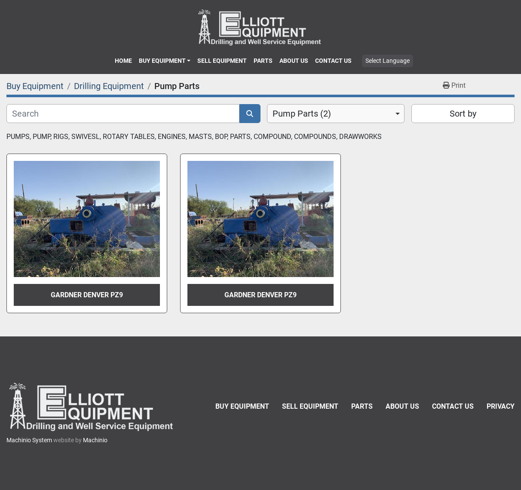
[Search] (122, 113)
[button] (164, 60)
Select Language (387, 60)
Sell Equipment (222, 60)
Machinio (95, 440)
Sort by (463, 113)
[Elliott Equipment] (92, 406)
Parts (263, 60)
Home (123, 60)
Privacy (501, 406)
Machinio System (29, 440)
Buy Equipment (162, 60)
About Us (293, 60)
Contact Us (333, 60)
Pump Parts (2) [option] (302, 113)
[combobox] (336, 113)
